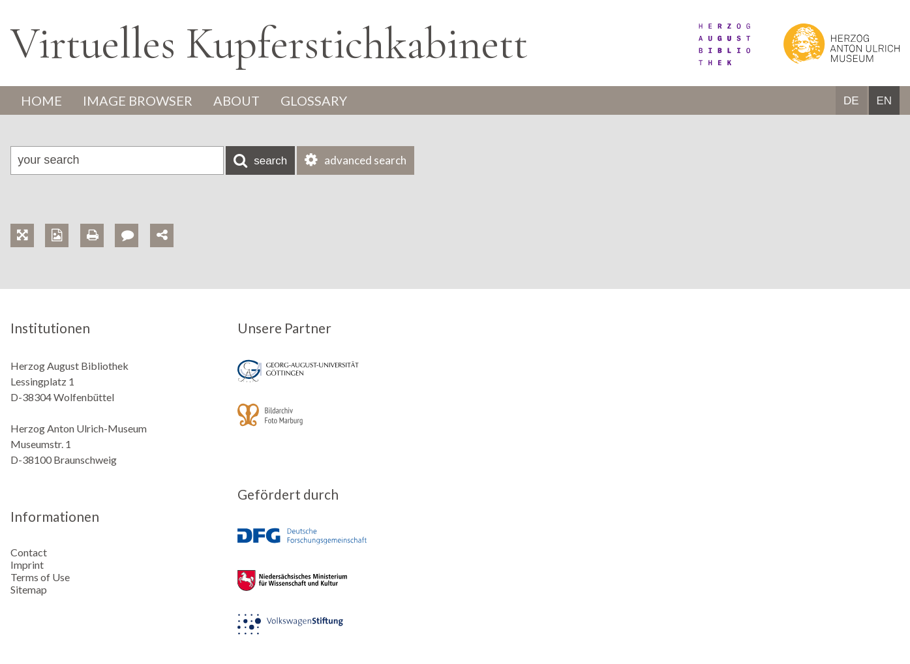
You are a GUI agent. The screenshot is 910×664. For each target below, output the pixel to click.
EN (884, 101)
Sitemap (28, 589)
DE (851, 101)
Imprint (27, 564)
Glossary (314, 100)
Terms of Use (40, 577)
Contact (28, 552)
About (236, 100)
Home (41, 100)
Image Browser (137, 100)
